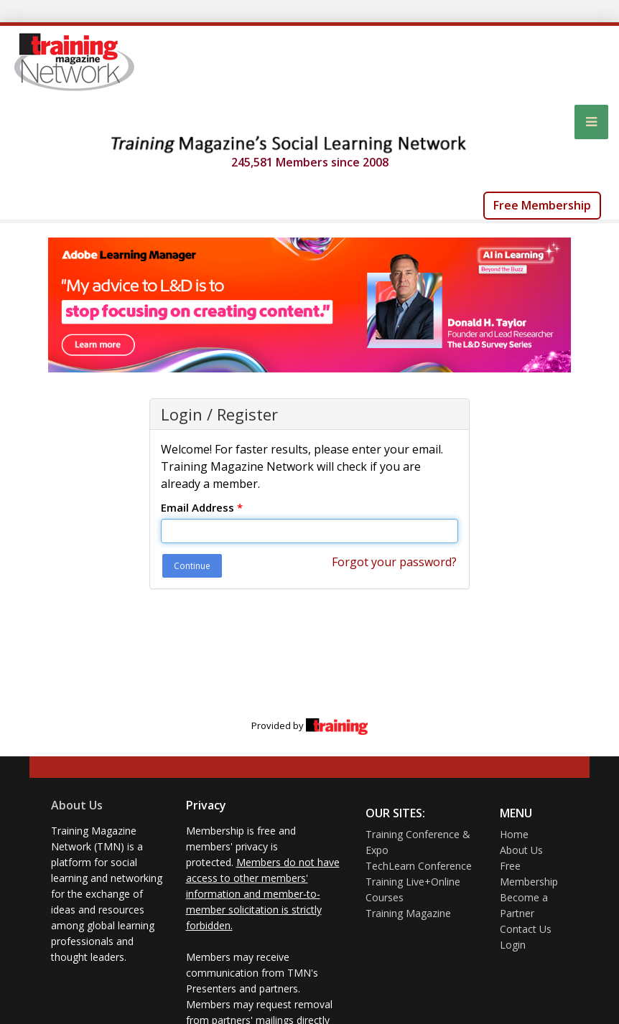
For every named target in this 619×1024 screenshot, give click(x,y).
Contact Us (525, 929)
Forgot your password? (394, 562)
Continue (192, 566)
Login (513, 945)
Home (514, 834)
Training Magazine (408, 913)
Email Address (202, 507)
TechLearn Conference (419, 866)
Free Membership (542, 205)
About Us (77, 805)
